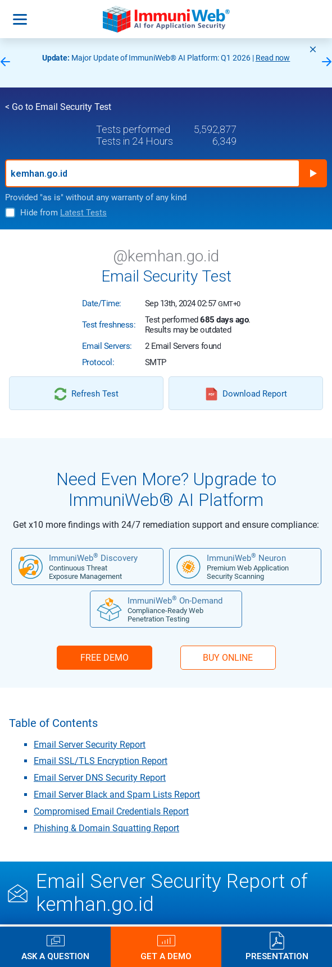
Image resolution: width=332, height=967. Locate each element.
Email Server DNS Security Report (100, 777)
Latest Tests (83, 213)
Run (313, 173)
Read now (273, 57)
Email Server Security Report (89, 744)
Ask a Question (55, 956)
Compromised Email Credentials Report (111, 811)
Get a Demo (166, 956)
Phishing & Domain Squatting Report (106, 828)
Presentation (276, 956)
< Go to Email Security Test (58, 107)
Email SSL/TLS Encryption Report (100, 761)
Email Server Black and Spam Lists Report (117, 794)
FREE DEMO (104, 657)
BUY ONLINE (228, 657)
